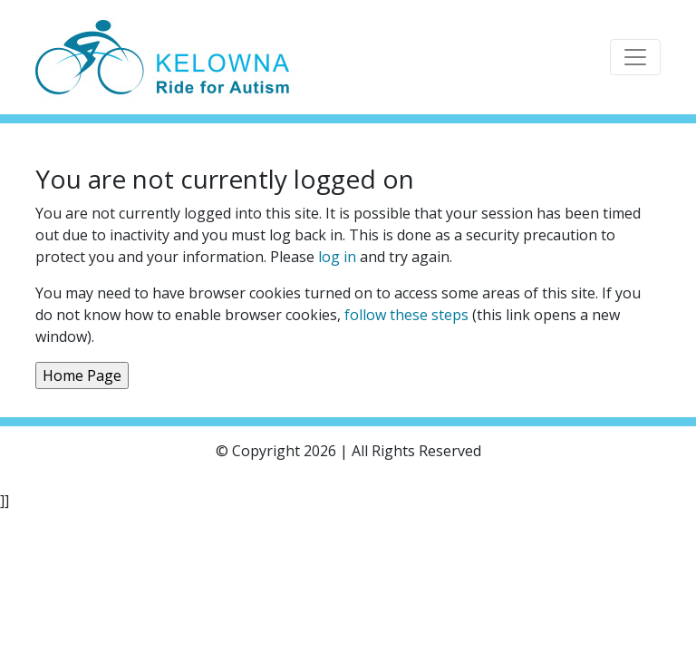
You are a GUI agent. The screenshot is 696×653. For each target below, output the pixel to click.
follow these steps (406, 315)
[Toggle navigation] (635, 57)
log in (337, 257)
